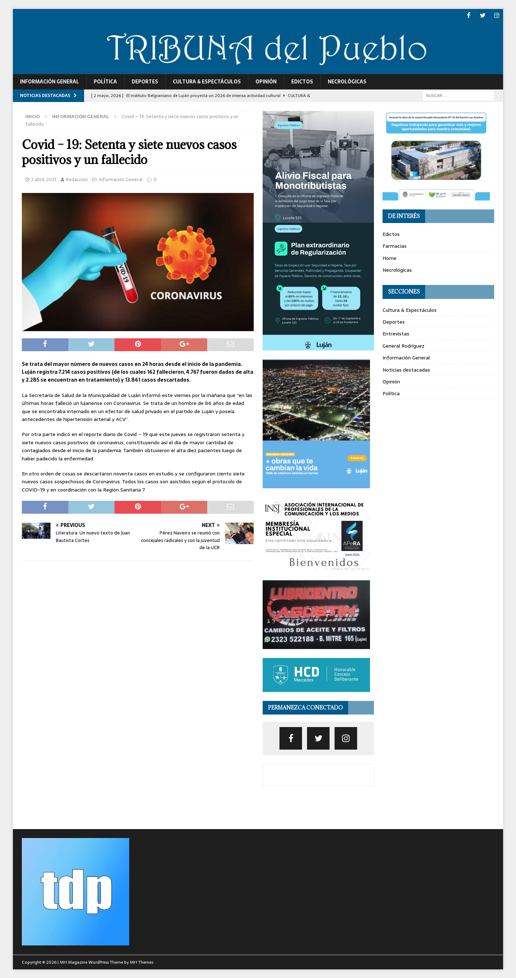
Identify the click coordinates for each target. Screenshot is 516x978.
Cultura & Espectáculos (207, 81)
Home (389, 257)
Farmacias (395, 246)
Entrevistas (396, 333)
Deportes (145, 81)
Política (105, 81)
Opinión (266, 81)
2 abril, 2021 (43, 179)
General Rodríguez (403, 345)
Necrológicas (347, 81)
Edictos (302, 81)
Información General (49, 81)
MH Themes (141, 961)
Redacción (77, 179)
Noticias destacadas (406, 369)
